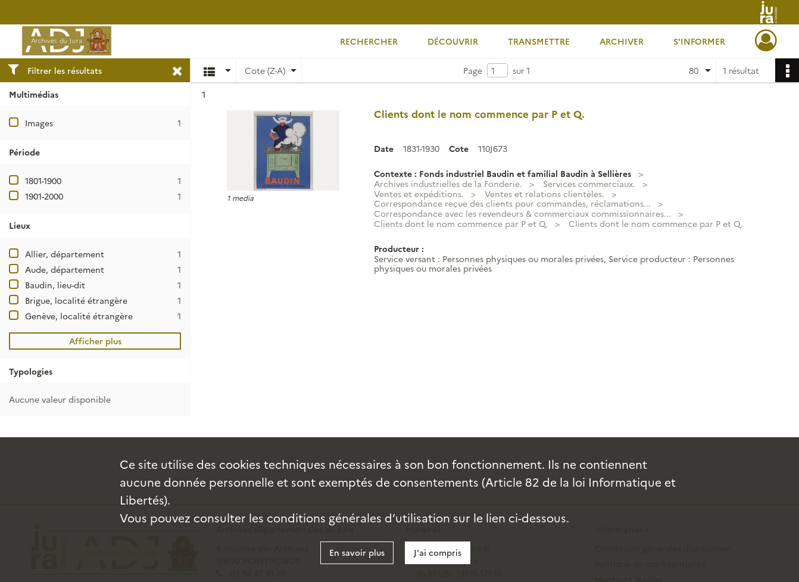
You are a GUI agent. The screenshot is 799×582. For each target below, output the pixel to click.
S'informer (699, 41)
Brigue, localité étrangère (76, 300)
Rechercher (369, 41)
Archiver (622, 41)
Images (39, 123)
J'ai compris (437, 552)
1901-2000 (44, 196)
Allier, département (64, 254)
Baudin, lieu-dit (55, 285)
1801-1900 (43, 180)
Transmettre (539, 41)
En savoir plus (357, 552)
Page (472, 70)
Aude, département (64, 269)
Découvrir (452, 41)
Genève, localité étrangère (79, 316)
